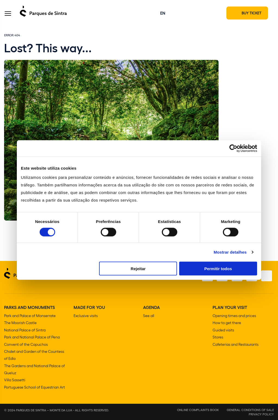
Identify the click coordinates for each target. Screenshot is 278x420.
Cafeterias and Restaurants (235, 345)
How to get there (227, 323)
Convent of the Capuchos (26, 345)
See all (148, 316)
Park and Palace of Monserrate (30, 316)
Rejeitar (138, 268)
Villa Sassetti (14, 380)
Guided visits (223, 330)
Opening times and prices (234, 316)
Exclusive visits (86, 316)
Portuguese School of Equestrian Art (34, 387)
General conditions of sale (250, 410)
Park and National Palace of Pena (32, 337)
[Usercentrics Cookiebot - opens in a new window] (233, 148)
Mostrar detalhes (230, 252)
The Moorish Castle (20, 323)
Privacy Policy (261, 414)
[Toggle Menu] (7, 14)
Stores (218, 337)
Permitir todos (218, 268)
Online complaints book (198, 410)
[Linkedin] (266, 277)
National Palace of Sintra (25, 330)
